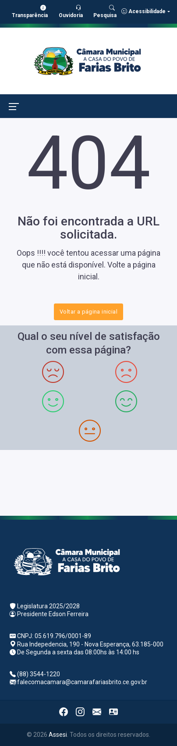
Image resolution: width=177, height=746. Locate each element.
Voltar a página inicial (88, 311)
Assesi (58, 734)
